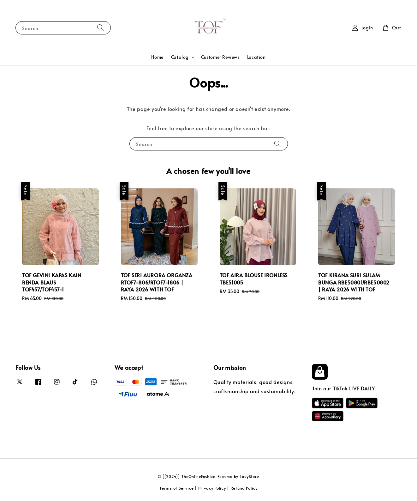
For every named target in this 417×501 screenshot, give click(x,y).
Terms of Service (176, 488)
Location (256, 57)
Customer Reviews (220, 57)
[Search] (100, 27)
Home (157, 57)
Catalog (180, 57)
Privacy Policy (212, 488)
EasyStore (249, 476)
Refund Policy (244, 488)
